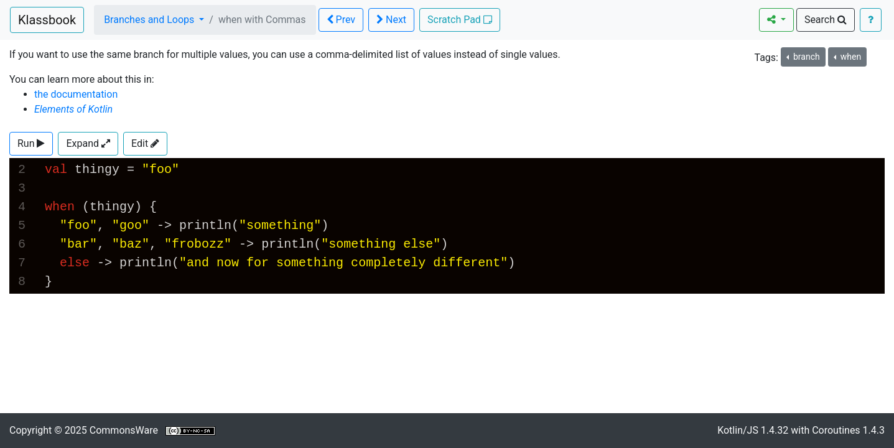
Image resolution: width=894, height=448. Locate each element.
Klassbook (47, 19)
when (849, 57)
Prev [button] (341, 20)
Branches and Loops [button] (150, 20)
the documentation (76, 94)
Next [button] (391, 20)
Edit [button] (145, 143)
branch (805, 57)
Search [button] (825, 20)
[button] (31, 144)
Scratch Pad (459, 20)
